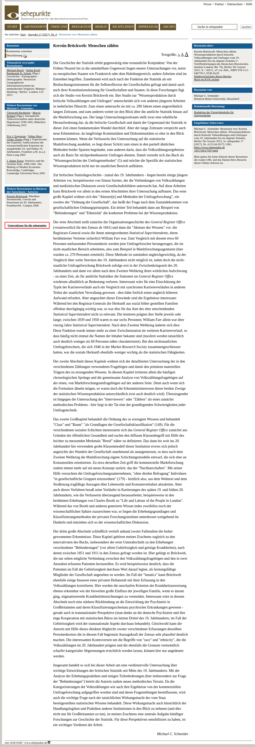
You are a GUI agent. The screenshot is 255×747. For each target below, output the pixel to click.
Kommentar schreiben (19, 51)
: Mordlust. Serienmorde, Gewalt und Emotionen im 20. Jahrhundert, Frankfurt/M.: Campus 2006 (24, 201)
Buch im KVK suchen (206, 79)
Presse (208, 4)
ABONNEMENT (35, 26)
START (12, 26)
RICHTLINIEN (123, 26)
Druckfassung (17, 56)
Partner (219, 4)
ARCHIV (169, 26)
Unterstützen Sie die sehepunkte (27, 225)
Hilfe (249, 4)
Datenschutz (235, 4)
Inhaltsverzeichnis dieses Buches (213, 76)
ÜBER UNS (59, 26)
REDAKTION (81, 26)
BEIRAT (101, 26)
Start (23, 34)
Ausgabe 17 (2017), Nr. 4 (42, 34)
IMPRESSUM (148, 26)
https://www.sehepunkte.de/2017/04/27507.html (209, 149)
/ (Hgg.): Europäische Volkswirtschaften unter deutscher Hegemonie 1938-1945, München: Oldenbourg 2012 (26, 119)
